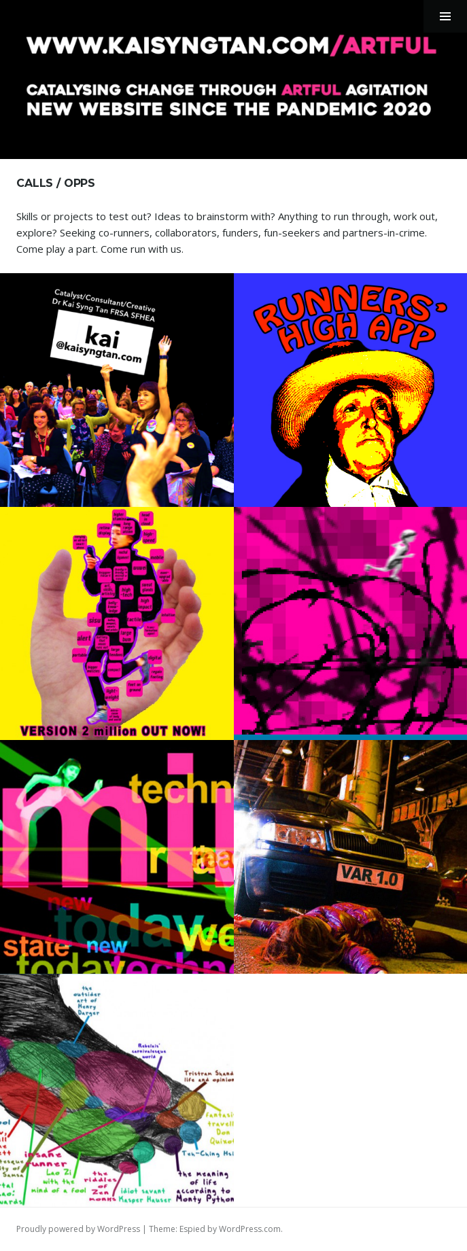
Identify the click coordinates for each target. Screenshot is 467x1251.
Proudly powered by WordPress (78, 1229)
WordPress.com (250, 1229)
